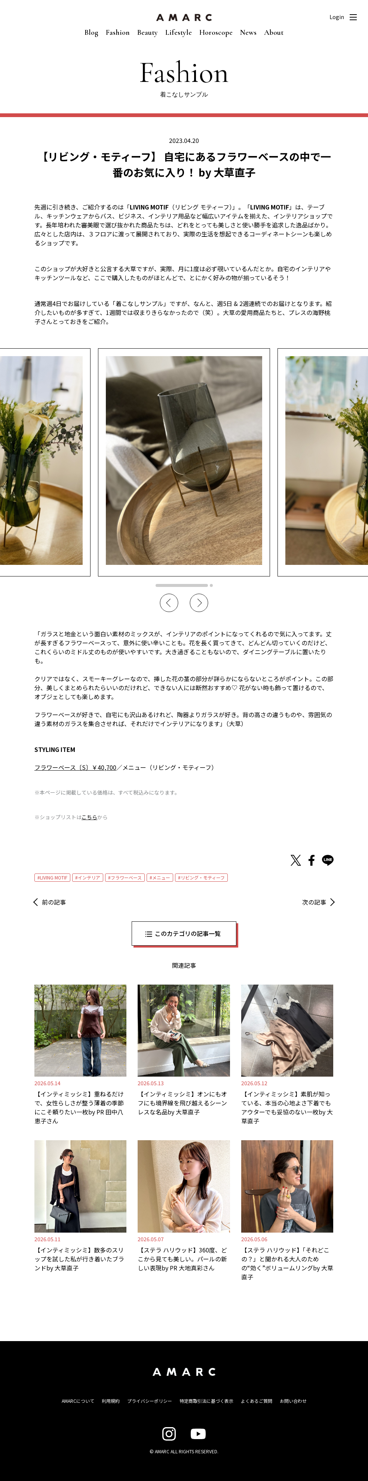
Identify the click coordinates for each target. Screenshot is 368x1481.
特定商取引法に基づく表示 (206, 1401)
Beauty (147, 32)
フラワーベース (126, 877)
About (273, 32)
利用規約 (111, 1401)
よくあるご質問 (256, 1401)
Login (336, 16)
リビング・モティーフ (203, 877)
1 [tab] (182, 585)
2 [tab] (211, 585)
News (248, 32)
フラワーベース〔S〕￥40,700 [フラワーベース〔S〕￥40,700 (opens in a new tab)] (75, 767)
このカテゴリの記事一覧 (188, 933)
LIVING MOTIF (53, 877)
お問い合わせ (293, 1401)
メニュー (161, 877)
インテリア (89, 877)
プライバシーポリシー (149, 1401)
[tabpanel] (184, 462)
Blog (91, 32)
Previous (169, 603)
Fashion (118, 32)
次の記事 (314, 901)
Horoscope (216, 32)
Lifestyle (178, 32)
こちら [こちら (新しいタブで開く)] (89, 817)
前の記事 (54, 901)
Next (199, 603)
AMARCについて (78, 1401)
